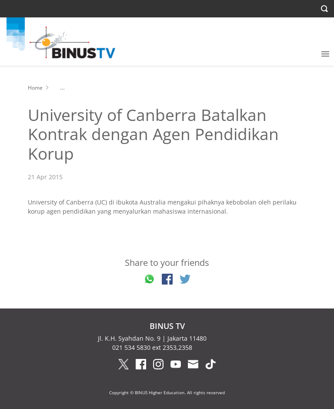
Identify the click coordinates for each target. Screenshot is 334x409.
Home (35, 87)
